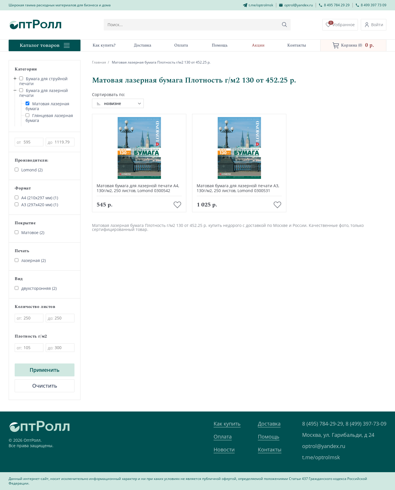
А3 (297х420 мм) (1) (36, 204)
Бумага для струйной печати (43, 81)
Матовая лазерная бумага (47, 106)
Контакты (269, 449)
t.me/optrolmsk (321, 457)
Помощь (268, 436)
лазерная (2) (30, 260)
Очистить (44, 385)
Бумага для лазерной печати (43, 93)
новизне (112, 103)
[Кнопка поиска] (284, 25)
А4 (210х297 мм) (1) (36, 197)
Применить (45, 369)
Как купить (227, 423)
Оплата (223, 436)
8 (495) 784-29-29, (323, 423)
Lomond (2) (29, 169)
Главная (99, 62)
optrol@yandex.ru (323, 446)
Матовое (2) (29, 232)
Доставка (269, 423)
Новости (224, 449)
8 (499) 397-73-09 (366, 423)
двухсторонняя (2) (36, 288)
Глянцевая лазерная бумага (49, 118)
